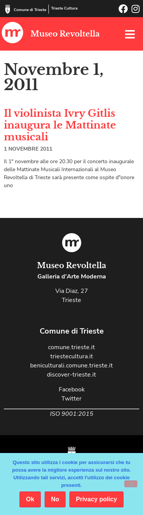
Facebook (72, 389)
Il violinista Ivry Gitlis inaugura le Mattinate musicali (60, 125)
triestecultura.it (71, 356)
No (55, 499)
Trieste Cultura (64, 8)
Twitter (71, 398)
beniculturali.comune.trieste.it (71, 365)
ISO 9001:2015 (71, 414)
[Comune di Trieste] (7, 9)
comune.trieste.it (71, 347)
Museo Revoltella (65, 33)
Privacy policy (96, 499)
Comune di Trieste (30, 10)
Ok (30, 499)
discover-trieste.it (71, 374)
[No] (130, 483)
